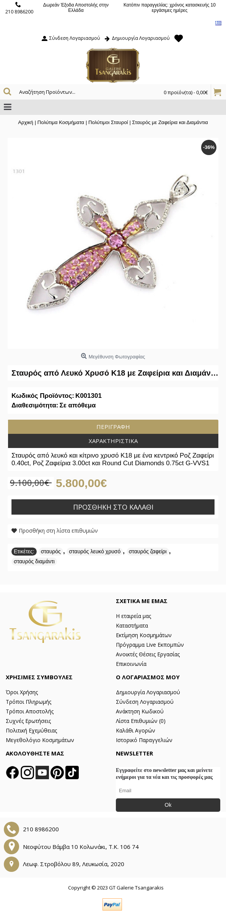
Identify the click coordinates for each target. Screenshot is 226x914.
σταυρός (51, 551)
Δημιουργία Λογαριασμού (148, 692)
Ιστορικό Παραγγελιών (144, 740)
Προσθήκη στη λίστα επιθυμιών (58, 530)
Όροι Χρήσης (22, 692)
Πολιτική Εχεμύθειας (31, 730)
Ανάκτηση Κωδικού (140, 711)
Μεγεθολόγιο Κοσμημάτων (40, 740)
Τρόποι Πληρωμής (28, 701)
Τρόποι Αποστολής (30, 711)
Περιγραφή (113, 426)
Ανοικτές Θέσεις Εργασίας (148, 654)
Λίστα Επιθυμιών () (141, 720)
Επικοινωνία (131, 663)
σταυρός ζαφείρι (148, 551)
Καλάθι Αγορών (135, 730)
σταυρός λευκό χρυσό (94, 551)
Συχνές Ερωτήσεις (28, 720)
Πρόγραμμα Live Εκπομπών (150, 644)
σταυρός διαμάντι (34, 561)
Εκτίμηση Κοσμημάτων (144, 635)
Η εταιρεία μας (133, 616)
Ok (168, 805)
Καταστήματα (132, 625)
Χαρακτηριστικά (113, 441)
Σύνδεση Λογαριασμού (145, 701)
